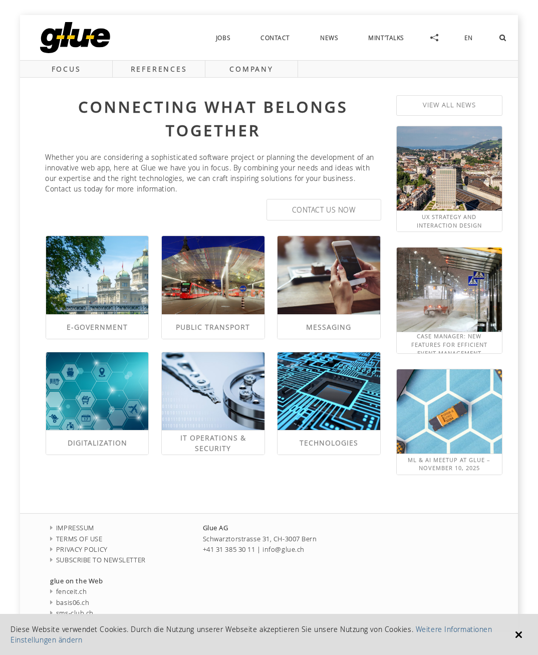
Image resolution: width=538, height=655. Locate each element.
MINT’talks (386, 38)
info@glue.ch (283, 549)
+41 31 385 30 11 (229, 549)
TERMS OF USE (76, 539)
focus (66, 69)
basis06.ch (69, 602)
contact (275, 38)
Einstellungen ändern (46, 639)
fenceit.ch (68, 591)
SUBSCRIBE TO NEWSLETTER (98, 560)
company (251, 69)
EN (468, 38)
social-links (434, 37)
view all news (449, 105)
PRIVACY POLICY (79, 549)
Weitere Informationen (454, 629)
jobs (223, 38)
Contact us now (324, 209)
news (329, 38)
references (159, 69)
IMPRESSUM (72, 528)
